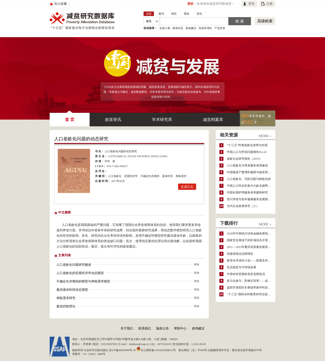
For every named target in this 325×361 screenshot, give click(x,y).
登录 (251, 3)
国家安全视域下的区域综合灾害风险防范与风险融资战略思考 (251, 240)
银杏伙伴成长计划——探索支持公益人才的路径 (251, 260)
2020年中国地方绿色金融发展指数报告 (251, 233)
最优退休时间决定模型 (72, 289)
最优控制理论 (65, 306)
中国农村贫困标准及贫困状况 (246, 274)
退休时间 (167, 176)
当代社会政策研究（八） (243, 206)
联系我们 (144, 328)
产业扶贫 (219, 28)
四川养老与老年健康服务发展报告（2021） (251, 199)
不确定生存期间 (149, 176)
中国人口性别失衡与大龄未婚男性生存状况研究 (251, 185)
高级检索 (265, 21)
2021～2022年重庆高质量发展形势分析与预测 (251, 247)
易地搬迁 (191, 28)
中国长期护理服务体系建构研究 (247, 192)
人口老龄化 (114, 176)
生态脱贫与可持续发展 (241, 267)
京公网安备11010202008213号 (156, 349)
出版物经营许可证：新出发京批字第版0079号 (235, 350)
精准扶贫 (177, 28)
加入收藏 (60, 3)
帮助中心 (180, 328)
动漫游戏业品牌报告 (240, 253)
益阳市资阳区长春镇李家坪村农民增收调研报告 (251, 287)
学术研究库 (162, 119)
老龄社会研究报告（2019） (244, 158)
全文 (148, 21)
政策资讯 (113, 119)
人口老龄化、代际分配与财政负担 (249, 179)
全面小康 (164, 28)
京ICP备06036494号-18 (122, 350)
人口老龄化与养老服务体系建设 (247, 165)
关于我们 (127, 328)
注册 (269, 3)
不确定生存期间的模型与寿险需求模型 (83, 281)
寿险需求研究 (65, 298)
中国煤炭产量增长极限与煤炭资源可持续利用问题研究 (251, 172)
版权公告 (162, 328)
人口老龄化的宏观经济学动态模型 (80, 273)
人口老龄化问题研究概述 (73, 264)
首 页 (69, 117)
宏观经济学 (131, 176)
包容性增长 (205, 28)
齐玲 (107, 161)
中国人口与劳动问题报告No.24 (246, 152)
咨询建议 (198, 328)
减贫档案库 (213, 119)
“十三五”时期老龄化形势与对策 (247, 145)
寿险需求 (181, 176)
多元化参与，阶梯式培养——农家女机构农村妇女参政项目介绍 (251, 280)
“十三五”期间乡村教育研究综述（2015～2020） (251, 294)
